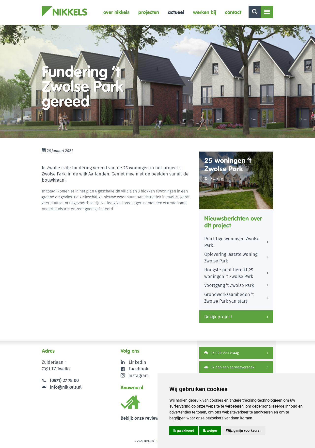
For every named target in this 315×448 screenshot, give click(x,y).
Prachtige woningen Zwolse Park (232, 242)
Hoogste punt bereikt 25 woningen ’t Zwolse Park (228, 273)
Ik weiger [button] (210, 430)
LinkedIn (137, 362)
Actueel (176, 12)
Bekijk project (218, 317)
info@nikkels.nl (61, 387)
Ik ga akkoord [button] (183, 430)
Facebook (138, 369)
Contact (233, 12)
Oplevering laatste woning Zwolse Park (230, 257)
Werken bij (204, 12)
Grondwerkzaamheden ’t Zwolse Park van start (229, 297)
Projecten (148, 12)
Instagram (135, 375)
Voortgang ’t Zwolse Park (229, 285)
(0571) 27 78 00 (64, 380)
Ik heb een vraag (221, 352)
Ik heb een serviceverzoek (229, 367)
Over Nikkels (116, 12)
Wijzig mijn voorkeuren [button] (243, 430)
